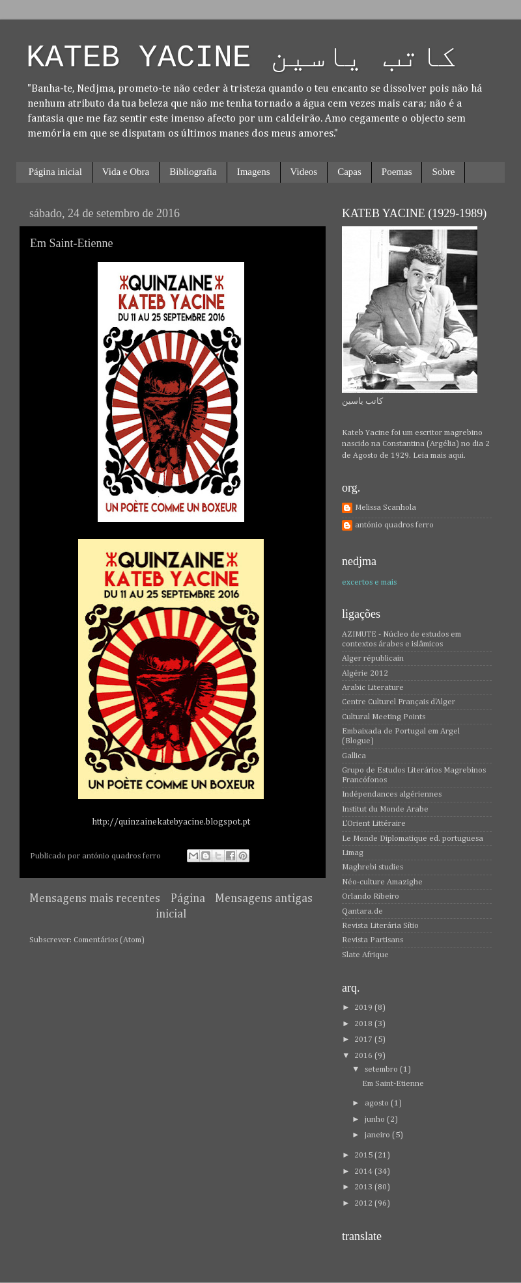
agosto (378, 1103)
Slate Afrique (365, 955)
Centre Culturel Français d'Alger (398, 702)
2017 (364, 1039)
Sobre (443, 171)
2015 (364, 1155)
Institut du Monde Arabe (385, 809)
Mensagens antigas (264, 899)
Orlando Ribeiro (370, 896)
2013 (364, 1187)
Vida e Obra (125, 171)
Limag (352, 853)
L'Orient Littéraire (374, 823)
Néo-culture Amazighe (382, 882)
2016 (364, 1056)
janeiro (378, 1135)
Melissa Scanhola (385, 507)
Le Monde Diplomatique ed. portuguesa (412, 838)
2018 (364, 1024)
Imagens (253, 171)
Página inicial (55, 171)
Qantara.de (362, 911)
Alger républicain (373, 658)
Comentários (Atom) (109, 940)
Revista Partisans (372, 940)
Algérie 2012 (365, 673)
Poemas (397, 171)
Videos (304, 171)
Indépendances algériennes (392, 794)
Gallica (354, 756)
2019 (364, 1007)
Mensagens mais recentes (94, 899)
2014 (364, 1171)
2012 (364, 1203)
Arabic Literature (373, 687)
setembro (382, 1069)
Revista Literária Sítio (380, 925)
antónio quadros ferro (394, 525)
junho (376, 1119)
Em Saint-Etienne (71, 243)
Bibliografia (192, 171)
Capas (349, 171)
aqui (456, 455)
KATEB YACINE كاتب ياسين (241, 57)
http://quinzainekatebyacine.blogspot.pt (171, 822)
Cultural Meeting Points (383, 717)
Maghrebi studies (372, 867)
